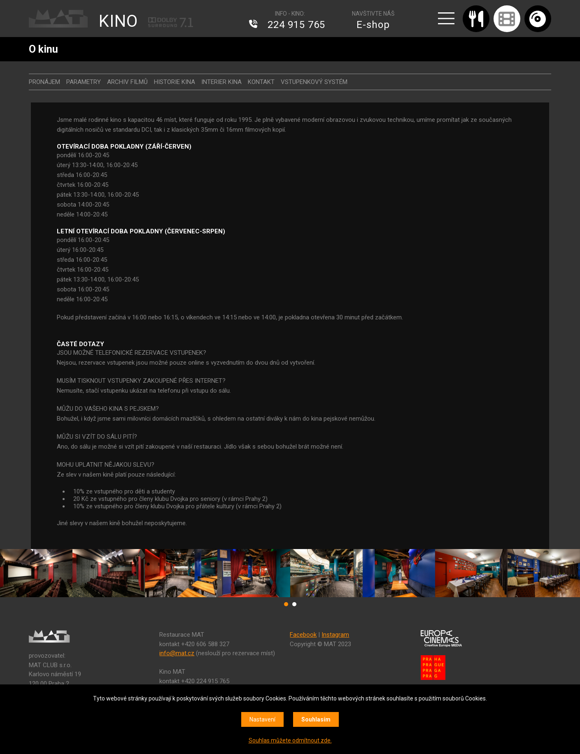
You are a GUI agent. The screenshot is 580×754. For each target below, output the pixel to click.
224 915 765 (296, 24)
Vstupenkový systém (314, 82)
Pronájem (44, 82)
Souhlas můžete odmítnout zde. (290, 740)
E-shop (373, 24)
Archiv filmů (127, 82)
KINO (118, 21)
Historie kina (174, 82)
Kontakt (261, 82)
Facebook (303, 634)
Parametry (83, 82)
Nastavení (262, 719)
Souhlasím (316, 719)
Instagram (335, 634)
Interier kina (221, 82)
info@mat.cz (176, 653)
